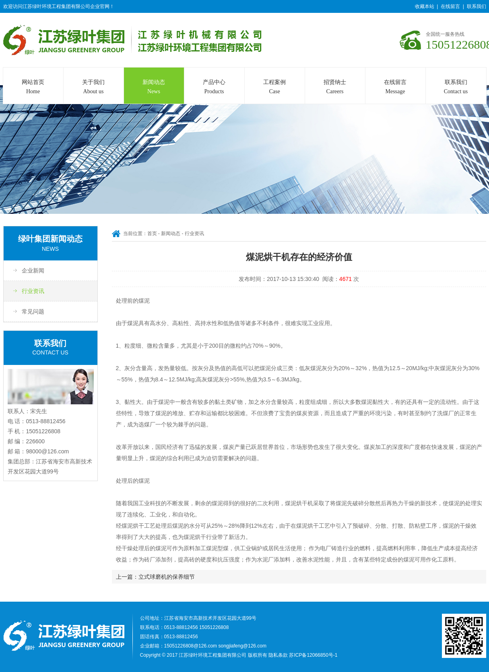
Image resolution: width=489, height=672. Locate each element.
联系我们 (476, 6)
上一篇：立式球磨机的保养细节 (155, 577)
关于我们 (94, 87)
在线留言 (450, 6)
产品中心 (214, 87)
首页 (152, 233)
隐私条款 (278, 655)
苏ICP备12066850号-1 (313, 655)
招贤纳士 (335, 87)
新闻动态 (154, 87)
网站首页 (33, 87)
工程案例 (275, 87)
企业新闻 (33, 270)
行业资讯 (33, 291)
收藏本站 (424, 6)
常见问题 (33, 311)
